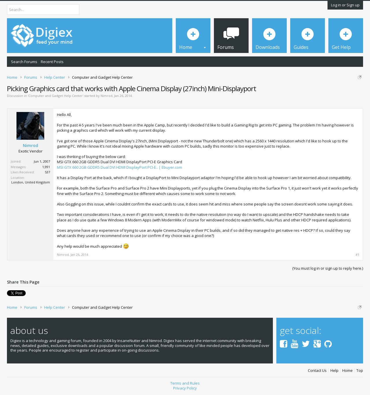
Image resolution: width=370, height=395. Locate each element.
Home (347, 370)
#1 (357, 255)
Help (334, 370)
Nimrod (106, 95)
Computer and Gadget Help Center (55, 95)
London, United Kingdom (30, 182)
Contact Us (317, 370)
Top (359, 370)
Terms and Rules (185, 383)
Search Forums (24, 61)
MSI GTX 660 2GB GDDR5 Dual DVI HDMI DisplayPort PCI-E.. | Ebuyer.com (119, 167)
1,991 (46, 167)
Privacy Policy (185, 388)
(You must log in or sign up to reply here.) (327, 268)
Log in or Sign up (345, 5)
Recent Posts (52, 61)
